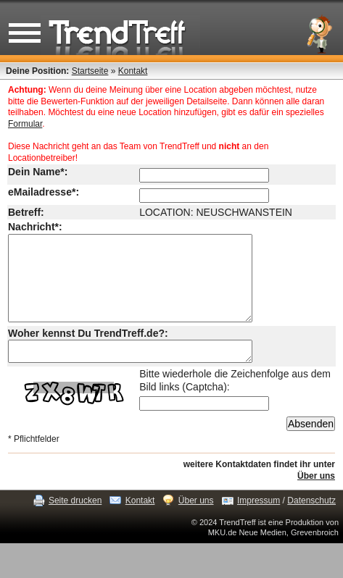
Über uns (316, 498)
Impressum (258, 522)
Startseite (90, 71)
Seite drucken (75, 522)
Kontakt (133, 71)
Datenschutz (311, 522)
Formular (25, 124)
